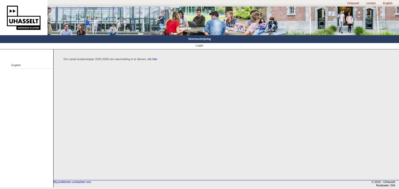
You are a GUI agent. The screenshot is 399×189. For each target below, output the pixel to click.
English (387, 3)
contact (370, 3)
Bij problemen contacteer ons (72, 181)
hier (155, 59)
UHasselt (353, 3)
